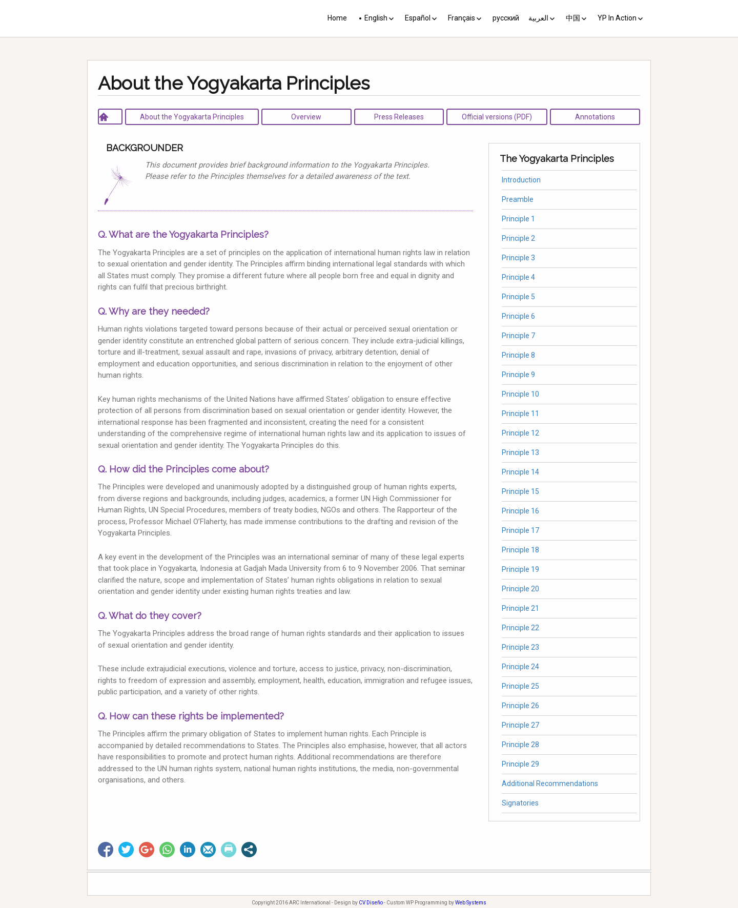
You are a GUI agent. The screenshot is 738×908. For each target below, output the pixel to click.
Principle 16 (520, 511)
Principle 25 (520, 686)
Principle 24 (520, 667)
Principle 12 (520, 433)
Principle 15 (520, 491)
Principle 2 (518, 238)
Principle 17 (520, 530)
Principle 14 (520, 472)
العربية (538, 18)
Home (337, 18)
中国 (573, 18)
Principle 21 (520, 608)
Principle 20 (520, 589)
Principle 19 (520, 569)
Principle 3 (518, 258)
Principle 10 (520, 394)
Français (461, 18)
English (375, 18)
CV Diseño (371, 902)
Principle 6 (518, 316)
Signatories (520, 803)
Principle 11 (520, 413)
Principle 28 (520, 744)
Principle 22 (520, 628)
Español (417, 18)
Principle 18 (520, 550)
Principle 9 (518, 374)
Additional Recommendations (550, 783)
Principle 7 (518, 336)
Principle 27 (520, 725)
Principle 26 (520, 705)
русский (506, 18)
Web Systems (470, 902)
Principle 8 (518, 355)
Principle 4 (518, 277)
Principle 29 (520, 764)
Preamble (518, 199)
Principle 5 (518, 297)
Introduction (521, 180)
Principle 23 (520, 647)
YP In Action (617, 18)
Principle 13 (520, 452)
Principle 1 (518, 219)
